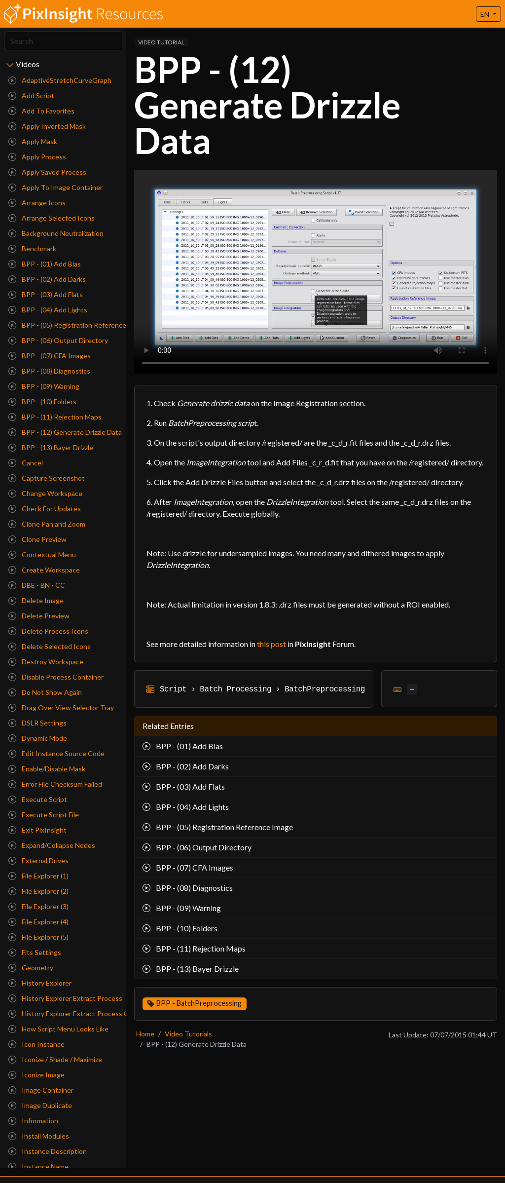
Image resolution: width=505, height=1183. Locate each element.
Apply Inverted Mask (47, 126)
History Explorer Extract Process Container (65, 1013)
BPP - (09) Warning (43, 386)
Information (33, 1120)
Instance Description (47, 1151)
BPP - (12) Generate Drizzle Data (65, 432)
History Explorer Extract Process (65, 998)
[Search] (63, 41)
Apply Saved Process (47, 172)
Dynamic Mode (37, 738)
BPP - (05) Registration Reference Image (65, 325)
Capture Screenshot (46, 478)
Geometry (30, 967)
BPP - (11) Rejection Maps (55, 417)
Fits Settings (34, 952)
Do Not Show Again (45, 692)
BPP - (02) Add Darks (47, 279)
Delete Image (36, 600)
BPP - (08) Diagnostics (49, 371)
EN (485, 14)
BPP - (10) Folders (42, 401)
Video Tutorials (188, 1034)
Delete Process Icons (48, 631)
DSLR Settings (37, 723)
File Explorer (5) (38, 937)
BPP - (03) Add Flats (45, 294)
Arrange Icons (37, 202)
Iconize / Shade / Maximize (55, 1059)
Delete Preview (39, 615)
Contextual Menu (42, 554)
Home (145, 1034)
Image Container (40, 1090)
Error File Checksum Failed (55, 784)
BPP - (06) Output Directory (58, 340)
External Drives (38, 860)
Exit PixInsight (37, 830)
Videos (27, 64)
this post (271, 644)
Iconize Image (36, 1074)
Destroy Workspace (45, 661)
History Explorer (40, 983)
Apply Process (37, 157)
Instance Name (38, 1166)
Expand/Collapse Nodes (51, 845)
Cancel (25, 462)
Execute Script (37, 799)
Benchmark (32, 248)
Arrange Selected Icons (51, 218)
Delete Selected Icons (49, 646)
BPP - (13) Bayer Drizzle (50, 447)
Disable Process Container (56, 677)
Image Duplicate (40, 1105)
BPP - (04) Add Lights (47, 309)
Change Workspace (45, 493)
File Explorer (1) (38, 876)
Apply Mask (32, 141)
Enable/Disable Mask (46, 768)
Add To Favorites (41, 111)
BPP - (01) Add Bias (44, 264)
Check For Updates (44, 508)
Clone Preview (37, 539)
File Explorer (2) (38, 891)
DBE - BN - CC (36, 585)
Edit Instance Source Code (56, 753)
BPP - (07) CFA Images (49, 355)
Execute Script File (43, 814)
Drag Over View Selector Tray (61, 707)
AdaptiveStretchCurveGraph (59, 80)
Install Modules (38, 1136)
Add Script (31, 95)
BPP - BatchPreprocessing (199, 1003)
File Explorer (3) (38, 906)
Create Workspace (44, 570)
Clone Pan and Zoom (46, 524)
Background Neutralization (56, 233)
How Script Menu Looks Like (58, 1029)
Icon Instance (36, 1044)
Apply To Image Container (55, 187)
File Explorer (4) (38, 921)
